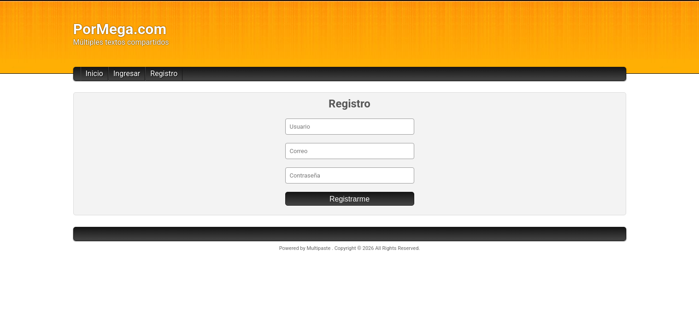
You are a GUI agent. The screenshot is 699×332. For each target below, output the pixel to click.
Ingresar (126, 73)
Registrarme (349, 199)
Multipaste (319, 248)
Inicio (94, 73)
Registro (163, 73)
